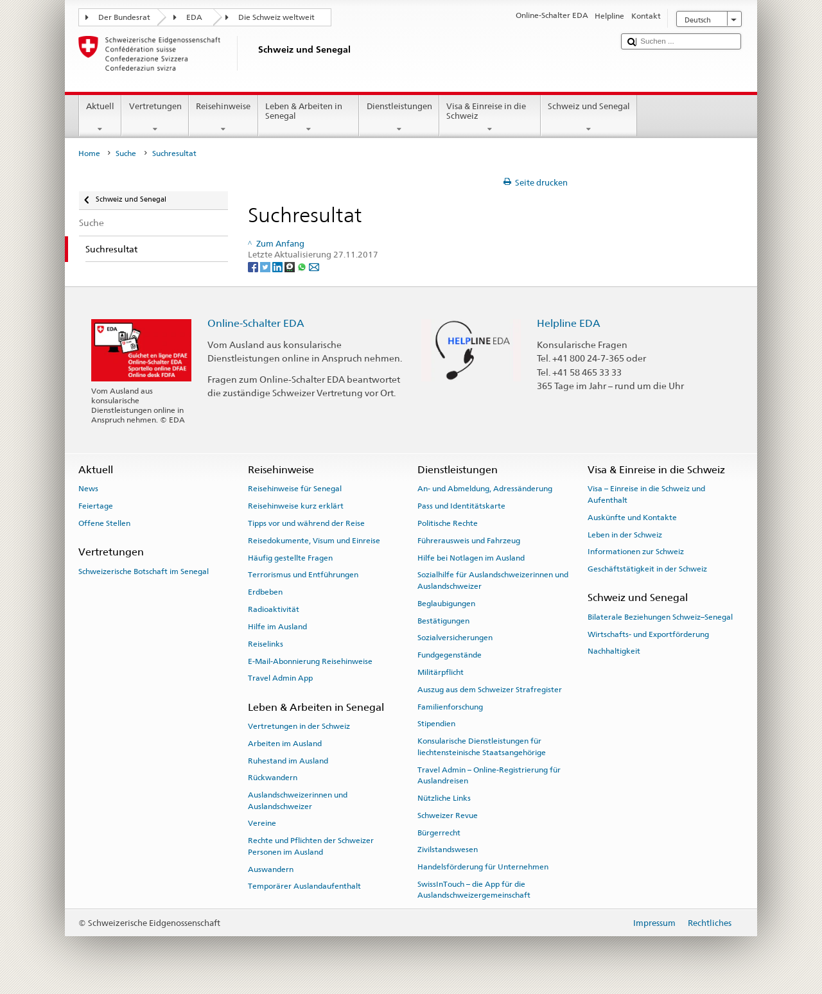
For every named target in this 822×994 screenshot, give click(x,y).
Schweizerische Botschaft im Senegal (143, 570)
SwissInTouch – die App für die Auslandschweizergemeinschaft (473, 890)
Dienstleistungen (399, 117)
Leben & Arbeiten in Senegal (309, 117)
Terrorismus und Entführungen (303, 574)
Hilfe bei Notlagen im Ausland (471, 558)
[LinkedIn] (278, 266)
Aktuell (100, 117)
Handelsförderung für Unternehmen (482, 866)
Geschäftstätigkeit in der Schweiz (647, 568)
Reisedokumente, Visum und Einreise (314, 540)
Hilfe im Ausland (277, 626)
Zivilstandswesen (447, 849)
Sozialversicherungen (455, 637)
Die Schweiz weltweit (276, 17)
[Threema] (290, 266)
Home (89, 153)
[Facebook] (254, 266)
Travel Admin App (280, 678)
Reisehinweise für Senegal (295, 488)
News (88, 488)
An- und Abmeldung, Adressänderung (484, 488)
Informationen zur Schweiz (636, 551)
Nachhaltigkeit (614, 651)
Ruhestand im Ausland (288, 760)
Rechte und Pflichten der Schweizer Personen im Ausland (311, 846)
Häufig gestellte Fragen (290, 558)
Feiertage (95, 505)
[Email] (314, 266)
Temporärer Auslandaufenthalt (304, 886)
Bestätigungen (443, 620)
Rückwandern (272, 777)
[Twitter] (266, 266)
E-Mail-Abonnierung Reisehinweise (310, 660)
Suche (126, 153)
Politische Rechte (447, 523)
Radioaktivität (273, 609)
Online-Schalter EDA (255, 323)
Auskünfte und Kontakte (632, 517)
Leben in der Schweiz (625, 534)
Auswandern (270, 868)
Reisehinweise (223, 117)
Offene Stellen (104, 523)
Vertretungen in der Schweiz (299, 726)
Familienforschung (450, 706)
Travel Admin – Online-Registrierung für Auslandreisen (489, 775)
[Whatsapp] (303, 266)
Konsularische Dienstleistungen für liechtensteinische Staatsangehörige (481, 746)
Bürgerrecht (438, 832)
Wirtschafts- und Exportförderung (648, 633)
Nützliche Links (444, 798)
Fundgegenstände (449, 654)
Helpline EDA (568, 323)
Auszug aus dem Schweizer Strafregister (489, 689)
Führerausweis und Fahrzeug (468, 540)
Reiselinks (265, 644)
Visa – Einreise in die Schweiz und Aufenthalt (646, 494)
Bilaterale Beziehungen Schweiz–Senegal (660, 617)
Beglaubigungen (446, 603)
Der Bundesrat (124, 17)
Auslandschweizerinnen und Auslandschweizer (297, 800)
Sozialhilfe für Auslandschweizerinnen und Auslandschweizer (492, 580)
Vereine (262, 823)
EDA (194, 17)
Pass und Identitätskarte (461, 505)
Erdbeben (265, 592)
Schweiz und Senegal (589, 117)
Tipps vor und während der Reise (306, 523)
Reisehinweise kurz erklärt (296, 505)
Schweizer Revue (447, 815)
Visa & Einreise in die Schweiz (490, 117)
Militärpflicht (440, 672)
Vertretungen (155, 117)
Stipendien (436, 723)
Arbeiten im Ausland (285, 743)
